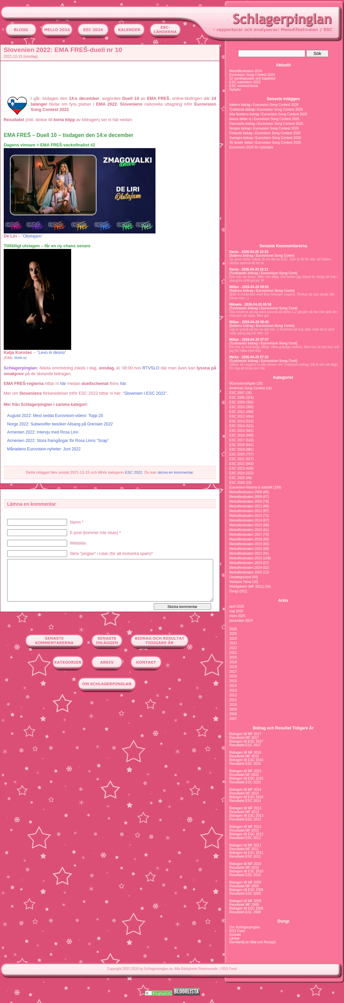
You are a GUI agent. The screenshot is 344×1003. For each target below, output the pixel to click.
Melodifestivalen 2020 (245, 549)
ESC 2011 (237, 412)
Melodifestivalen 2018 (245, 539)
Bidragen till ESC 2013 (246, 815)
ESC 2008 (237, 397)
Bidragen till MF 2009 (245, 882)
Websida (77, 543)
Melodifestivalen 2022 (245, 558)
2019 (233, 662)
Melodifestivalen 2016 (245, 530)
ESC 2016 (237, 435)
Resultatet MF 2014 (244, 793)
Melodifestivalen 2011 (245, 506)
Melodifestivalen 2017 (245, 534)
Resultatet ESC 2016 (245, 763)
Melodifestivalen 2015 (245, 525)
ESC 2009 (237, 402)
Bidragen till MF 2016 (245, 752)
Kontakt (235, 935)
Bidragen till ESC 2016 (246, 760)
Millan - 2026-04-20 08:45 (249, 322)
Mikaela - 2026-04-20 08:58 (250, 304)
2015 (233, 681)
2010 (233, 704)
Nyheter (235, 89)
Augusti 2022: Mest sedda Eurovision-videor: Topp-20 (55, 415)
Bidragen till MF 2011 (245, 845)
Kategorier (283, 377)
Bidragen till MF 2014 (245, 789)
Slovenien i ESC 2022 (145, 393)
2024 (233, 638)
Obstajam (32, 236)
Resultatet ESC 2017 (245, 745)
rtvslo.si (20, 358)
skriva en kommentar (175, 472)
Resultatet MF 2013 (244, 812)
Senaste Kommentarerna (283, 246)
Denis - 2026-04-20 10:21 (248, 269)
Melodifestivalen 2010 (245, 501)
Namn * (76, 522)
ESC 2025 (237, 478)
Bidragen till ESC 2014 (246, 797)
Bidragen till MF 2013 (245, 808)
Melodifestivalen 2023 (245, 563)
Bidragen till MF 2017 (245, 734)
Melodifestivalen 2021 (245, 553)
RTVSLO (150, 368)
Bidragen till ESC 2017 (246, 741)
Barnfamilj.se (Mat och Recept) (252, 942)
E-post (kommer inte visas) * (95, 532)
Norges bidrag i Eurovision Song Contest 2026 (264, 128)
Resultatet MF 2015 (244, 775)
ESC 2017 (237, 440)
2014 (233, 686)
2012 (233, 695)
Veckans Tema (240, 582)
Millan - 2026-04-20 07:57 (249, 339)
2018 (233, 667)
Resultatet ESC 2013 (245, 819)
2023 (233, 643)
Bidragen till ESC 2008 (246, 908)
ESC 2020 (237, 454)
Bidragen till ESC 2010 (246, 871)
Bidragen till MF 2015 (245, 771)
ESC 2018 (237, 445)
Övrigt (233, 591)
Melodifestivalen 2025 (245, 572)
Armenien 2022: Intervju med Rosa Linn (42, 432)
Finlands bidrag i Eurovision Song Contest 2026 (264, 133)
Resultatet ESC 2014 (245, 801)
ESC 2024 (237, 473)
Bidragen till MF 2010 (245, 864)
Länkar (234, 938)
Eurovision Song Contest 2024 (252, 75)
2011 (233, 700)
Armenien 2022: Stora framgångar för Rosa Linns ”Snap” (58, 440)
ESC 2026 (237, 482)
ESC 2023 (237, 468)
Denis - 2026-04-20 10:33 (248, 252)
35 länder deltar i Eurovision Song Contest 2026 (265, 142)
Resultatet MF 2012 (244, 830)
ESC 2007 (237, 393)
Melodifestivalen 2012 (245, 511)
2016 (233, 676)
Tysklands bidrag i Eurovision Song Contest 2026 (266, 109)
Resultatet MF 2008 (244, 905)
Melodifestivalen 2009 (245, 497)
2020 (233, 657)
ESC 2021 (237, 459)
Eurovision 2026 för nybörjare (251, 147)
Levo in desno (51, 352)
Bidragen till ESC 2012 (246, 834)
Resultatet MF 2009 (244, 886)
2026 (233, 629)
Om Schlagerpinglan (244, 927)
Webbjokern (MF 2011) (246, 586)
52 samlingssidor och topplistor (252, 78)
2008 (233, 714)
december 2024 (241, 620)
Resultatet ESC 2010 (245, 875)
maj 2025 (236, 611)
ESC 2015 (237, 431)
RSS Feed (237, 931)
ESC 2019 (237, 449)
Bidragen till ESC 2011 (246, 853)
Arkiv (283, 600)
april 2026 (236, 606)
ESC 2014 (237, 426)
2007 (233, 719)
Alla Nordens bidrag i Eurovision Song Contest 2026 (268, 114)
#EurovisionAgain (242, 383)
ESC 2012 (237, 416)
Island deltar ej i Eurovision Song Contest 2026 (264, 119)
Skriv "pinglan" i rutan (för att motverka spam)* (111, 553)
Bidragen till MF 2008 (245, 901)
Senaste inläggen (283, 98)
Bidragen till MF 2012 (245, 827)
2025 (233, 634)
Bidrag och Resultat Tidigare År (283, 728)
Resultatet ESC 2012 (245, 838)
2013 (233, 690)
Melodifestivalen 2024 (245, 71)
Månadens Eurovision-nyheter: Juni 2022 (44, 449)
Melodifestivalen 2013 (245, 516)
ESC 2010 (237, 407)
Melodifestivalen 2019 (245, 544)
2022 (233, 648)
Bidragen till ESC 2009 (246, 890)
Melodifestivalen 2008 (245, 492)
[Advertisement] (112, 78)
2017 (233, 671)
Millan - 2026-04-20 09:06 (249, 287)
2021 (233, 652)
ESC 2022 (133, 472)
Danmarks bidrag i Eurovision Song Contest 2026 (266, 124)
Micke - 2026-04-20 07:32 (248, 357)
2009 (233, 709)
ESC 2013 (237, 421)
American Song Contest (247, 388)
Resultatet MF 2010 (244, 867)
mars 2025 (237, 616)
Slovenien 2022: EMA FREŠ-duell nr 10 (63, 49)
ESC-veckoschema (243, 86)
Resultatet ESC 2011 (245, 856)
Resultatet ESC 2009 (245, 893)
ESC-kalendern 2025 (245, 82)
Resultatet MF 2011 (244, 849)
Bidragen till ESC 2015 (246, 778)
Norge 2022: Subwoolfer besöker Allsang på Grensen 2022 (60, 424)
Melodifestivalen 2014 (245, 520)
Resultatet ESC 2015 (245, 782)
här (63, 383)
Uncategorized (240, 577)
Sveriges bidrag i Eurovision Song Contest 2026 (265, 138)
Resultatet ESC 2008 (245, 912)
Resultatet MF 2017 (244, 738)
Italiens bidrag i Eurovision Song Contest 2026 (263, 105)
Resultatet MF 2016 (244, 756)
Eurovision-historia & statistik (251, 487)
